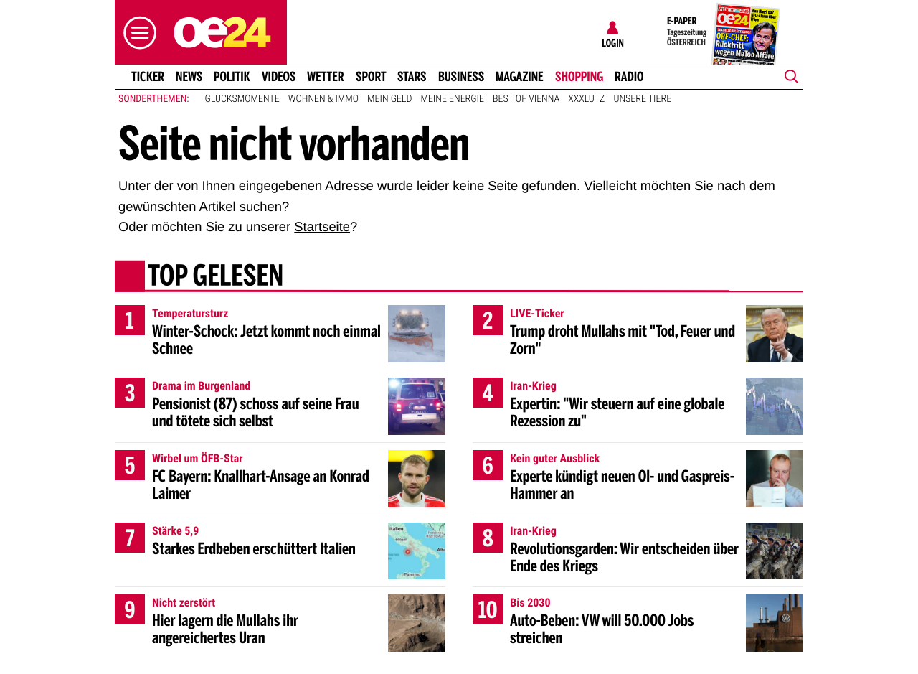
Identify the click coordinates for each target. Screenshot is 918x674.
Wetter (325, 76)
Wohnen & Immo (323, 99)
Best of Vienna (526, 99)
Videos (278, 76)
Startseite (322, 226)
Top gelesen (215, 277)
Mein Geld (389, 99)
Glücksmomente (242, 99)
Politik (232, 76)
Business (461, 76)
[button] (136, 32)
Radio (629, 76)
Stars (412, 76)
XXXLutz (586, 99)
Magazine (520, 76)
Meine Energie (452, 99)
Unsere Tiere (642, 99)
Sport (371, 76)
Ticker (147, 76)
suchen (261, 206)
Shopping (579, 76)
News (189, 76)
